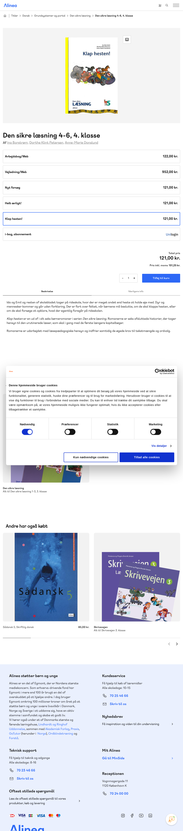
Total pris (174, 253)
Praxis (75, 708)
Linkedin (150, 794)
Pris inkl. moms (159, 265)
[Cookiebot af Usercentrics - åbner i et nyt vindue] (157, 371)
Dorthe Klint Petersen (46, 142)
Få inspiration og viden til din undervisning (130, 703)
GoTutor (15, 712)
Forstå (13, 717)
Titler (14, 16)
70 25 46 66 (119, 674)
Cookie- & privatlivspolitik (40, 820)
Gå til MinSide (113, 737)
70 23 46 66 (26, 749)
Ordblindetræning (60, 712)
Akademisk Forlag (57, 708)
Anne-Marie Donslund (81, 142)
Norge (41, 712)
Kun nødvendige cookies (91, 457)
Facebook (132, 794)
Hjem (5, 16)
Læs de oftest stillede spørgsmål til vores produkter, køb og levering (37, 779)
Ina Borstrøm (17, 142)
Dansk (26, 16)
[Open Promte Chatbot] (171, 819)
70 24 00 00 (119, 772)
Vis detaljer (159, 445)
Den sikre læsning (80, 16)
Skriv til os (118, 683)
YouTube (141, 794)
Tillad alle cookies (147, 457)
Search (166, 5)
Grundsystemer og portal (49, 16)
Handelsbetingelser (67, 820)
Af (4, 143)
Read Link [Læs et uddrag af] (127, 40)
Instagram (123, 794)
